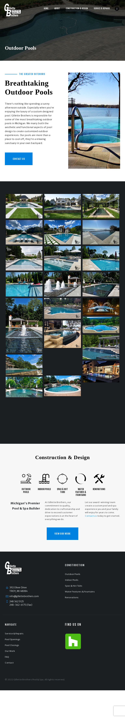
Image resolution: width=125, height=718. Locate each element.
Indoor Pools (44, 489)
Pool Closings (12, 645)
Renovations (99, 489)
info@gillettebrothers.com (24, 596)
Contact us (91, 515)
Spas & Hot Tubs (62, 490)
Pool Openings (12, 639)
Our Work (10, 651)
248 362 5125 (16, 601)
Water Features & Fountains (80, 492)
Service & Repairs (14, 633)
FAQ (7, 657)
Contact (9, 662)
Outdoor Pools (26, 490)
